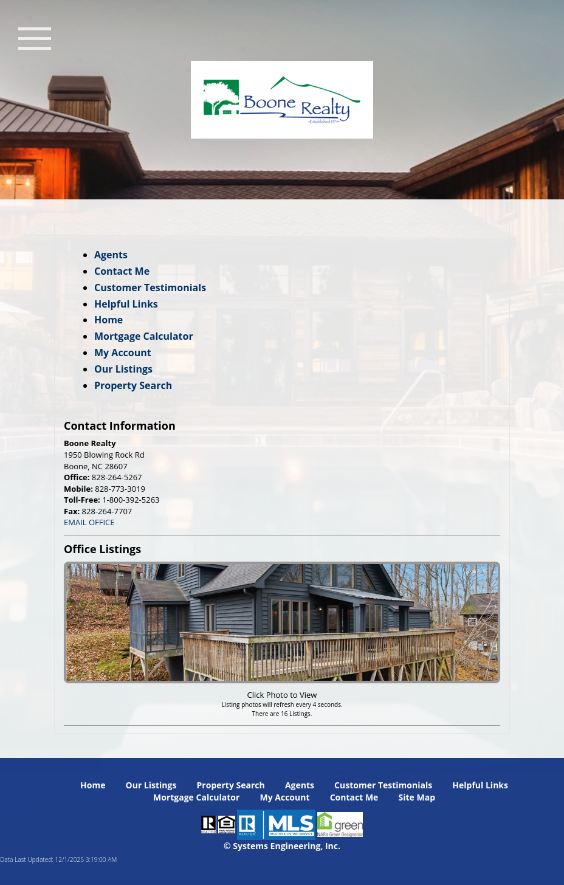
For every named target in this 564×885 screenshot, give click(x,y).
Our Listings (123, 369)
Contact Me (122, 271)
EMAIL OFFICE (89, 522)
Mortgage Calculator (143, 336)
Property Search (133, 385)
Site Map (417, 797)
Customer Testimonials (150, 287)
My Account (122, 352)
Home (108, 319)
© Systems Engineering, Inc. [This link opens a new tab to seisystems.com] (282, 846)
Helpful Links (126, 304)
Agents (111, 254)
